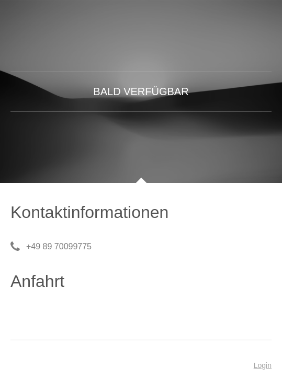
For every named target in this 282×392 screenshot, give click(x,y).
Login (263, 365)
